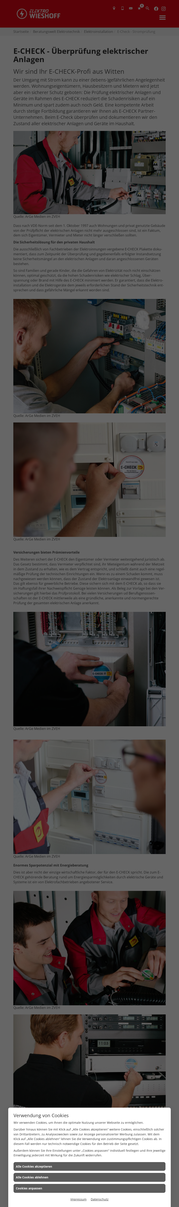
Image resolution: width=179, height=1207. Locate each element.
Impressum (78, 1199)
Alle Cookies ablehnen (32, 1177)
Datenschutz (100, 1199)
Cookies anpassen (29, 1188)
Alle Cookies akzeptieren (34, 1166)
